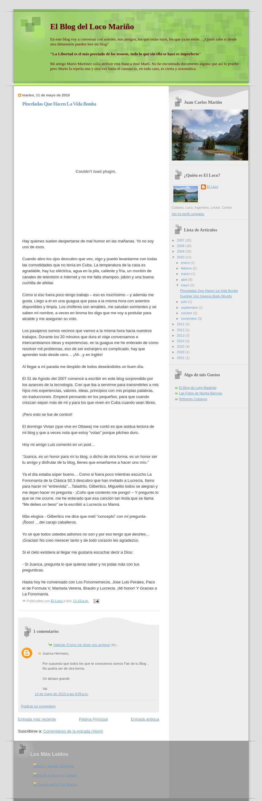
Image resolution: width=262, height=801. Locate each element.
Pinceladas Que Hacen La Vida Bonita (209, 290)
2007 (181, 240)
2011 (181, 324)
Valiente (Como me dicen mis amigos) (81, 645)
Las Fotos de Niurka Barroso (200, 393)
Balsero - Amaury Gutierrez (53, 766)
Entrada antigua (145, 719)
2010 (181, 257)
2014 (181, 341)
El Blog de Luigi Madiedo (198, 387)
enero (186, 263)
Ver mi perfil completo (188, 214)
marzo (186, 274)
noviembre (189, 318)
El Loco (212, 186)
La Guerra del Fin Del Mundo (55, 784)
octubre (187, 313)
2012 (181, 330)
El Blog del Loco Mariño (92, 26)
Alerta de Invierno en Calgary (55, 775)
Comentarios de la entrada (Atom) (73, 731)
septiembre (190, 307)
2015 (181, 346)
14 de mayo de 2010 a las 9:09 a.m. (62, 694)
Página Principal (93, 719)
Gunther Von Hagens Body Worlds (206, 296)
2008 (181, 246)
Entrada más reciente (37, 719)
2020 (181, 352)
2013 (181, 335)
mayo (185, 285)
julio (184, 302)
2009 (181, 251)
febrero (187, 268)
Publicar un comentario (38, 706)
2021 (181, 358)
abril (184, 279)
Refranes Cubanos (193, 399)
